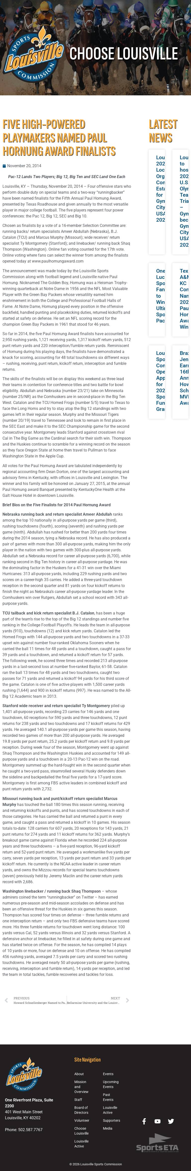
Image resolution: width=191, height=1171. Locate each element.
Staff (78, 1100)
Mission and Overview (81, 1087)
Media (107, 1128)
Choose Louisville (81, 1131)
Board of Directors (81, 1110)
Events (108, 1074)
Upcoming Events (111, 1084)
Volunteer (81, 1120)
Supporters (111, 1120)
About (79, 1074)
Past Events (108, 1097)
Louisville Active (81, 1143)
